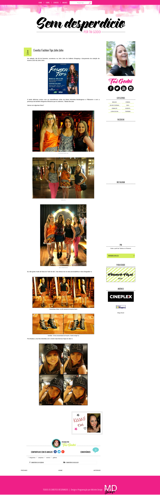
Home (40, 2)
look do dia (114, 111)
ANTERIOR (97, 470)
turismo (127, 111)
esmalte (114, 108)
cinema (128, 102)
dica (127, 105)
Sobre (48, 2)
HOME (60, 470)
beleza (114, 102)
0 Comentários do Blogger (71, 463)
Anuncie (64, 2)
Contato (56, 2)
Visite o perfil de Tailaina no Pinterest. (120, 248)
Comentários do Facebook (36, 463)
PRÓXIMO (24, 470)
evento (127, 108)
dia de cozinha (114, 105)
